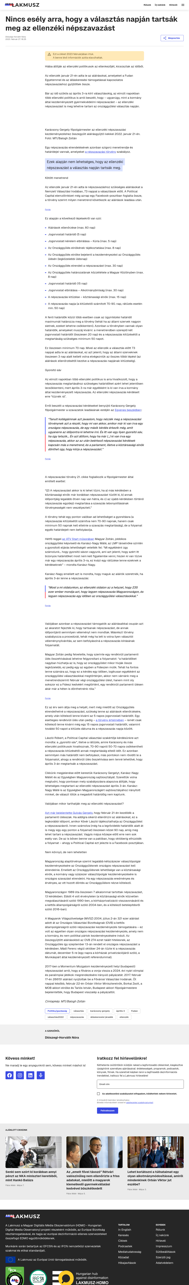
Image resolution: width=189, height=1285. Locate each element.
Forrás (48, 209)
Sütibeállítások (166, 1252)
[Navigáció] (183, 5)
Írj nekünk (162, 1235)
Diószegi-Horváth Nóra (16, 37)
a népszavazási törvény (100, 152)
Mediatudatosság (129, 1252)
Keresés (123, 1235)
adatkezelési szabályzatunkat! (139, 1102)
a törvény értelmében (110, 720)
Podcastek (125, 1246)
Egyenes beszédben (128, 410)
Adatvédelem (164, 1263)
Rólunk (160, 1230)
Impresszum (164, 1246)
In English (124, 1230)
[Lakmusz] (22, 5)
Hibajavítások (127, 1263)
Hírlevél (161, 1241)
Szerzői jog (163, 1257)
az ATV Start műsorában (78, 539)
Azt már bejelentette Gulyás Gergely (69, 813)
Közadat (123, 1257)
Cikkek (122, 1241)
